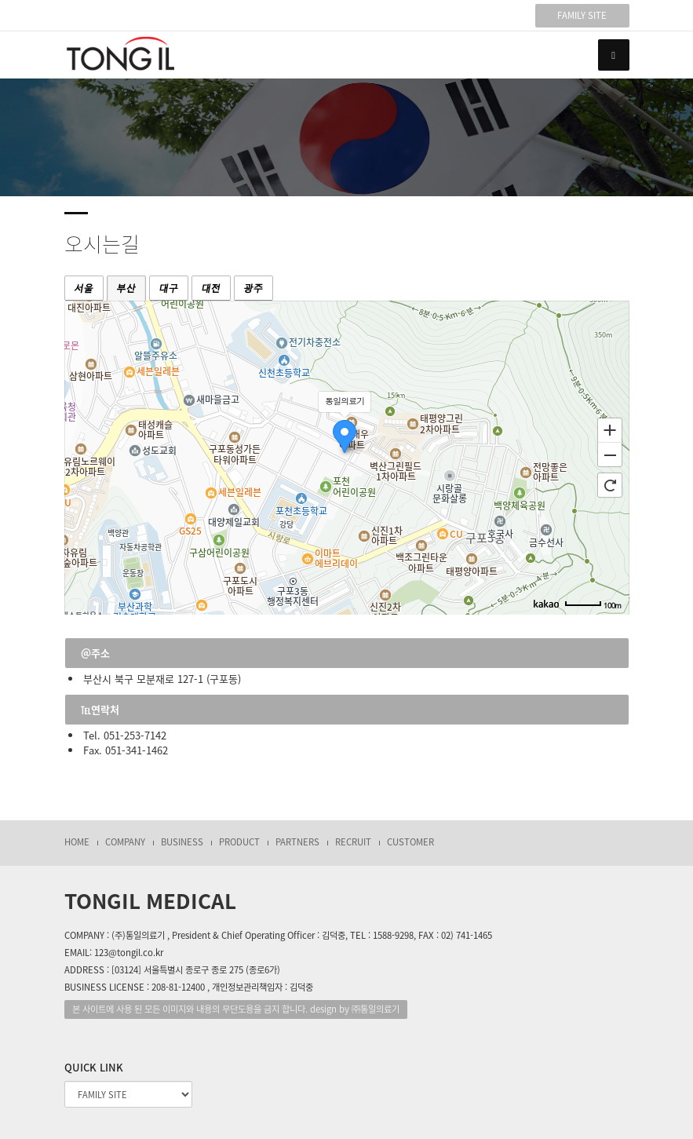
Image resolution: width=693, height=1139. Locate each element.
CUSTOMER (410, 842)
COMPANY (125, 842)
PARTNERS (297, 842)
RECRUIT (353, 842)
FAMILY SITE (582, 15)
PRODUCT (239, 842)
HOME (76, 842)
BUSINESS (182, 842)
